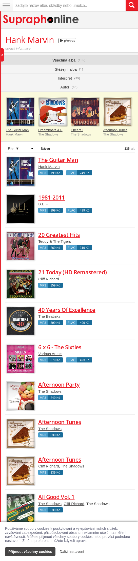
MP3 (43, 173)
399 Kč (55, 210)
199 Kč (55, 173)
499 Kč (84, 210)
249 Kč (84, 173)
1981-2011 (51, 197)
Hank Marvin (49, 166)
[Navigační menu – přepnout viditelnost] (6, 5)
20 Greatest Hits (59, 234)
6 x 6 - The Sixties (59, 347)
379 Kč (55, 360)
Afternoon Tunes (115, 130)
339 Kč (55, 435)
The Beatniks (49, 316)
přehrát (67, 40)
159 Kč (55, 285)
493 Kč (84, 360)
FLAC (71, 173)
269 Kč (55, 248)
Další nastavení (72, 552)
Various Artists (50, 354)
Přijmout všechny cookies (30, 552)
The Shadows (50, 391)
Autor (69, 87)
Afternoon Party (59, 384)
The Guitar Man (17, 130)
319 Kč (84, 248)
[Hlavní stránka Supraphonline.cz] (41, 20)
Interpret (69, 78)
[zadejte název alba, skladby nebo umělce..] (69, 5)
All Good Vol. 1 (56, 497)
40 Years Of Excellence (66, 309)
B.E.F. (43, 204)
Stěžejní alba (69, 69)
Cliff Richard (48, 279)
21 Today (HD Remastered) (72, 272)
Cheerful (77, 130)
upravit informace (18, 48)
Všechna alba (69, 60)
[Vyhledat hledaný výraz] (131, 5)
